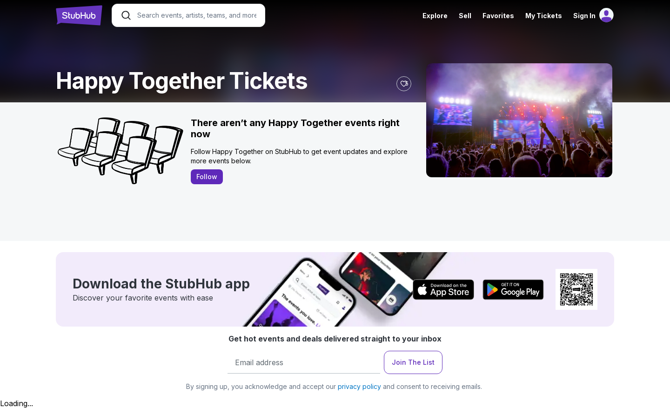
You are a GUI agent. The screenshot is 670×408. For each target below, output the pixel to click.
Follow (206, 177)
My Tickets (543, 16)
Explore (435, 16)
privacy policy (359, 386)
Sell (465, 16)
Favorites (498, 16)
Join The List (413, 362)
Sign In (584, 16)
